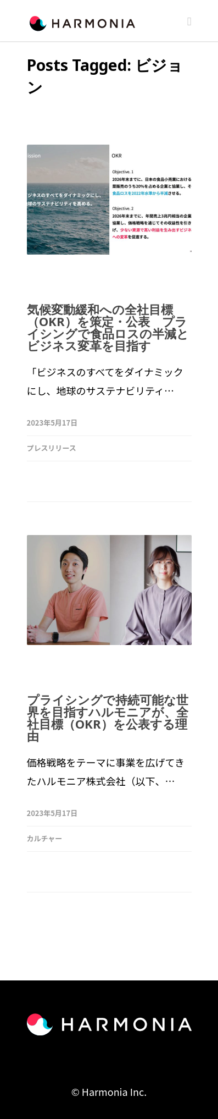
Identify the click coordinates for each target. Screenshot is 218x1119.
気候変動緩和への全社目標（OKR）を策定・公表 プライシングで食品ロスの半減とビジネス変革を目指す (108, 327)
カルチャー (45, 838)
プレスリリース (51, 448)
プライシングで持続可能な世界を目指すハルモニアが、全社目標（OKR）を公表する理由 (107, 717)
